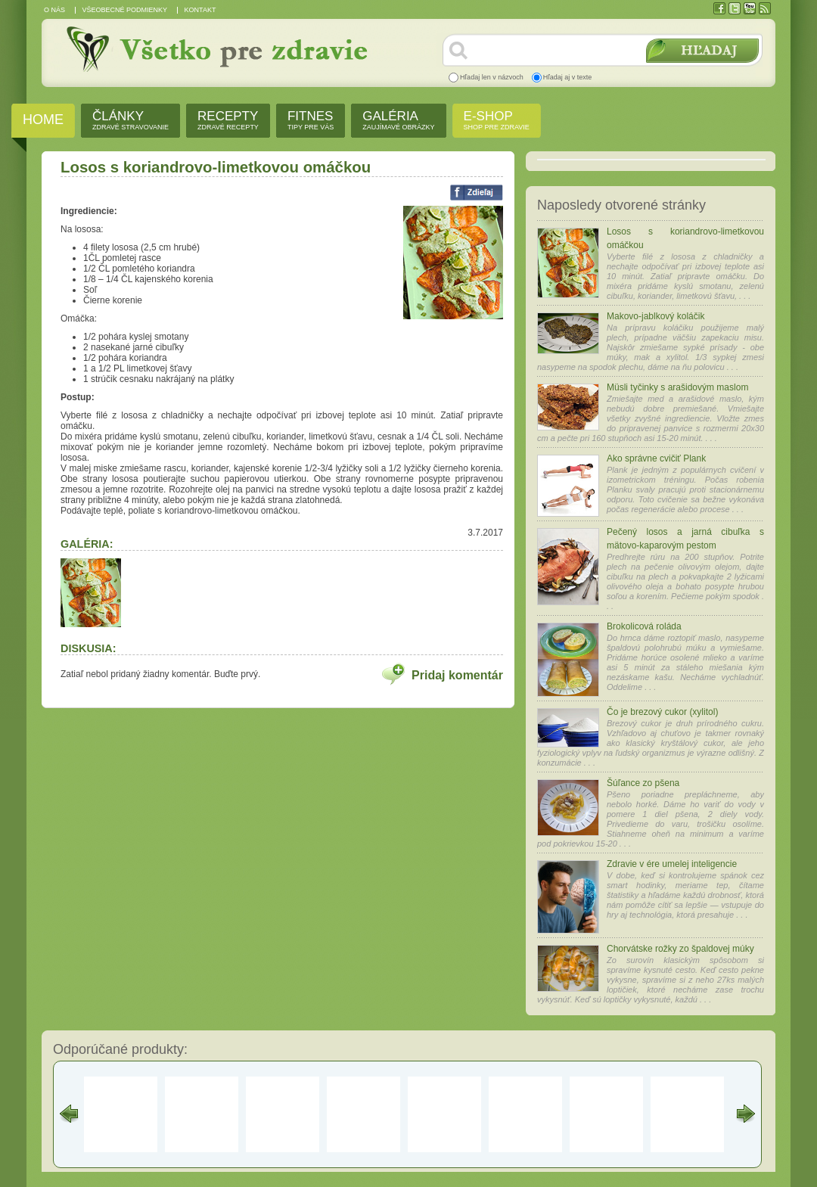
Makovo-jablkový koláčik (655, 316)
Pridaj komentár (457, 675)
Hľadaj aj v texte (567, 77)
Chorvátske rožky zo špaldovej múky (680, 948)
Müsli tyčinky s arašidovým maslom (677, 387)
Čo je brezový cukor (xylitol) (662, 712)
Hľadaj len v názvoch (491, 77)
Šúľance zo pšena (643, 783)
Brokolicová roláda (644, 626)
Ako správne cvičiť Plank (656, 458)
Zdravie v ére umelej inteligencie (672, 864)
